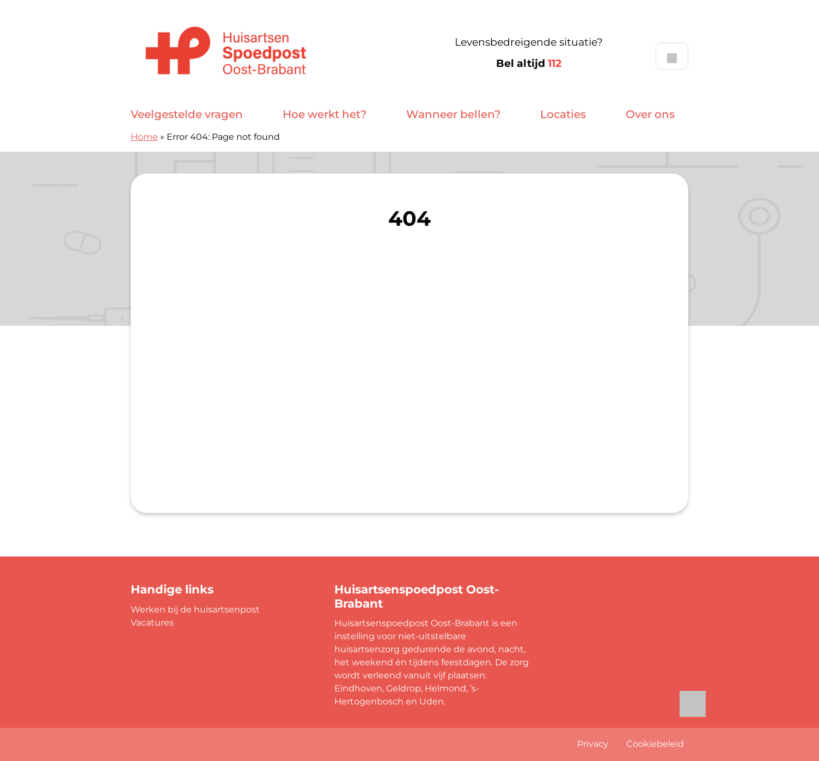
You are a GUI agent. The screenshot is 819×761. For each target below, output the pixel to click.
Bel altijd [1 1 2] (528, 63)
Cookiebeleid (655, 744)
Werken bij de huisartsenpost (195, 609)
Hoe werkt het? (324, 114)
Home (144, 137)
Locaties (563, 114)
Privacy (592, 744)
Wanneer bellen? (453, 114)
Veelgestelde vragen (187, 114)
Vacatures (152, 622)
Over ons (650, 114)
